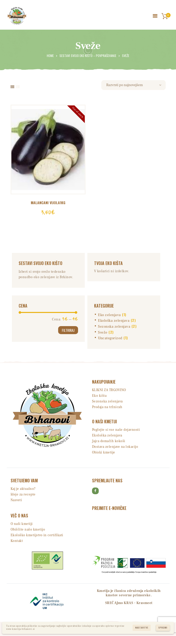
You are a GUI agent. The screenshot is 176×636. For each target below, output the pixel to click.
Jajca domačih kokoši (108, 441)
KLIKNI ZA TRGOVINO (109, 390)
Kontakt (17, 541)
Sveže (103, 332)
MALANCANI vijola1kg (48, 202)
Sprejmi (162, 628)
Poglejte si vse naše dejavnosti (116, 430)
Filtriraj (68, 330)
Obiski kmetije (103, 452)
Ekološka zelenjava (113, 320)
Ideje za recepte (23, 494)
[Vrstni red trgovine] (133, 85)
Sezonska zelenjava (114, 326)
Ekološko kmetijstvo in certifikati (37, 535)
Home (50, 55)
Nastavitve (141, 628)
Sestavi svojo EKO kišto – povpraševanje (87, 55)
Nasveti (16, 500)
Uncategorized (110, 338)
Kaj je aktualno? (23, 489)
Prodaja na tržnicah (107, 407)
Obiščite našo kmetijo (28, 529)
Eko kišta (99, 396)
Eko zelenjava (109, 314)
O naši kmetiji (22, 524)
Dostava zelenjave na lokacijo (115, 447)
